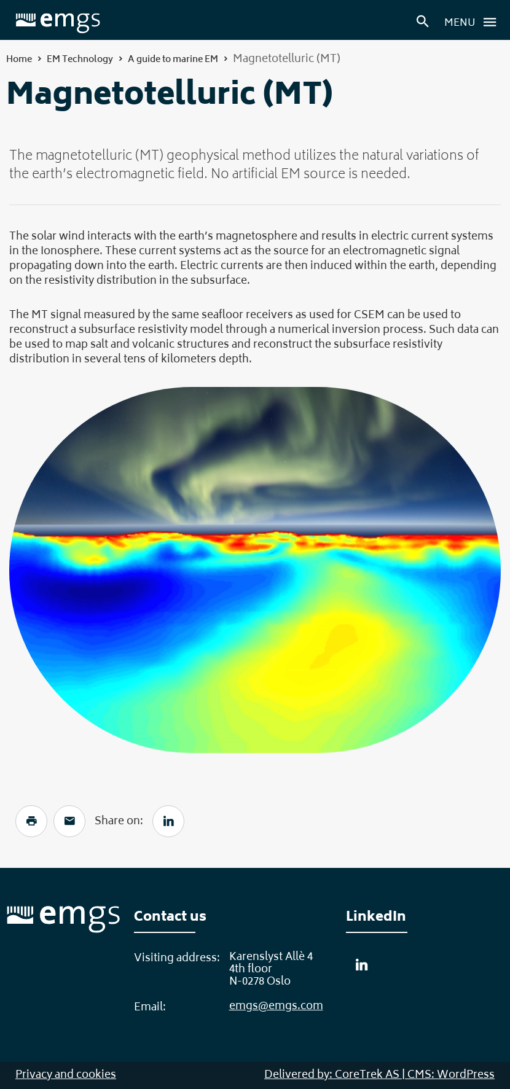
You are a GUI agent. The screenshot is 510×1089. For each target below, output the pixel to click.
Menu (473, 22)
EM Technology (80, 60)
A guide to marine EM (173, 60)
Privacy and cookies (65, 1075)
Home (19, 60)
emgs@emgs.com (276, 1006)
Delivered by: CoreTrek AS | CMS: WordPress (379, 1075)
